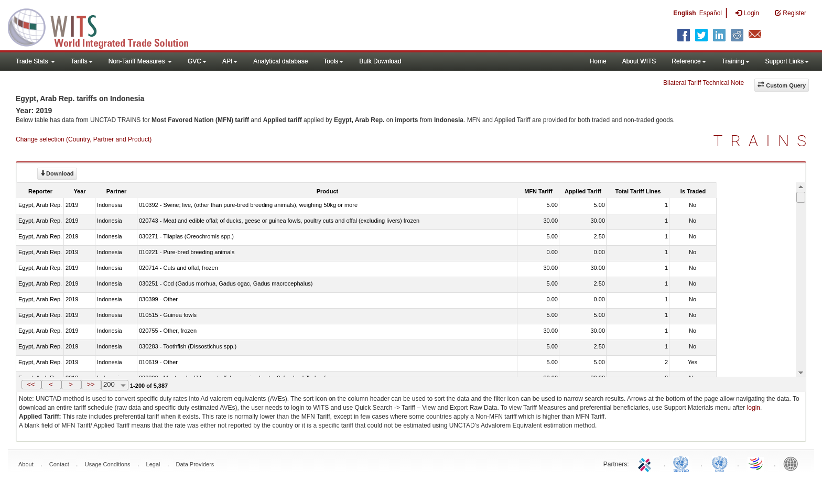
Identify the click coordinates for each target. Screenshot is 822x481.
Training (736, 61)
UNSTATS (719, 463)
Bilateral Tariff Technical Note (703, 82)
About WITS (639, 61)
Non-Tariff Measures (140, 61)
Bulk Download (380, 61)
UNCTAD (683, 463)
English (684, 13)
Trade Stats (35, 61)
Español (710, 13)
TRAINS (763, 141)
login (753, 407)
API (229, 61)
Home (598, 61)
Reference (689, 61)
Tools (333, 61)
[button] (31, 384)
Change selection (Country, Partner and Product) (84, 139)
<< (31, 384)
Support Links (787, 61)
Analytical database (280, 61)
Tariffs (82, 61)
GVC (197, 61)
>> (90, 384)
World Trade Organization (756, 463)
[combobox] (114, 385)
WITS (105, 26)
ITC (646, 463)
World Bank (793, 463)
